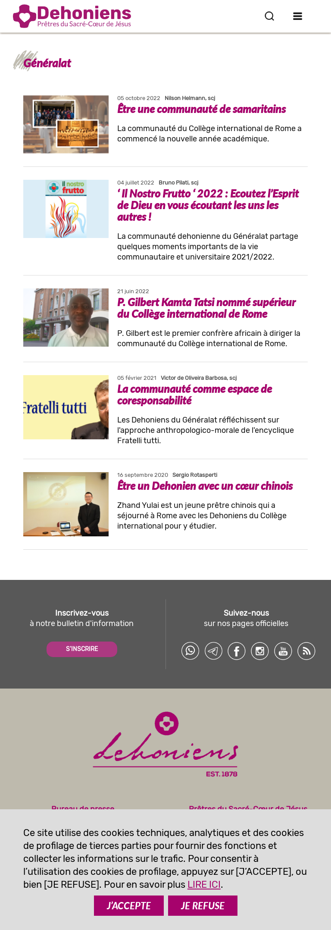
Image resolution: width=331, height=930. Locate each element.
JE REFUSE (203, 905)
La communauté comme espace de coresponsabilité (194, 394)
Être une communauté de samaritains (201, 108)
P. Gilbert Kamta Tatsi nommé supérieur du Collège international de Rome (206, 307)
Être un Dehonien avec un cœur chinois (205, 485)
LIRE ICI (204, 884)
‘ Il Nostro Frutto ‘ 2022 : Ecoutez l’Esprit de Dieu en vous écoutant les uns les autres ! (208, 205)
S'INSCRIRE (82, 649)
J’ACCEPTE (129, 905)
